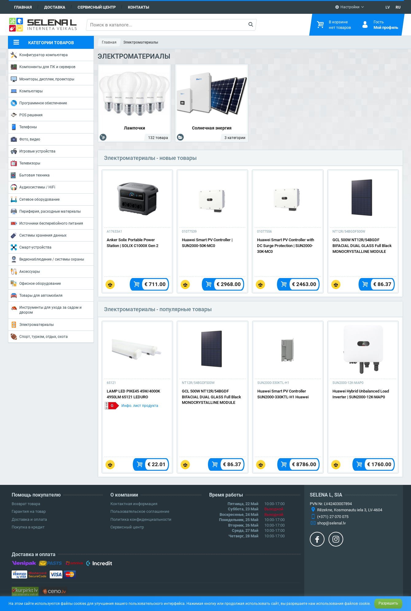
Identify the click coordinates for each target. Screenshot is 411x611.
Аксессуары (25, 272)
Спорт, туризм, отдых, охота (39, 337)
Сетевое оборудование (35, 199)
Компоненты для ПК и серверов (43, 67)
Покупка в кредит (28, 527)
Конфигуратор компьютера (39, 55)
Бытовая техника (30, 175)
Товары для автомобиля (37, 295)
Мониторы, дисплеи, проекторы (42, 79)
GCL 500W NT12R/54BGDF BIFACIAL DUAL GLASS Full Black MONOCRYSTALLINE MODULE (362, 246)
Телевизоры (25, 163)
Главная (23, 7)
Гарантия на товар (29, 511)
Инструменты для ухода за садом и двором (46, 309)
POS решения (27, 115)
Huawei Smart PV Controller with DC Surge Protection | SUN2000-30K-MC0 (285, 246)
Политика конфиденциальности (140, 519)
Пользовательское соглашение (139, 511)
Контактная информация (133, 503)
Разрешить (388, 603)
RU (398, 7)
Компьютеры (27, 91)
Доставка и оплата (29, 519)
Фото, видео (25, 139)
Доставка (54, 7)
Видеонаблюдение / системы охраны (47, 259)
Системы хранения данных (39, 235)
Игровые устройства (33, 151)
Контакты (138, 7)
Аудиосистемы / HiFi (33, 187)
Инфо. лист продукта (139, 406)
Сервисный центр (97, 7)
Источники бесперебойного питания (47, 223)
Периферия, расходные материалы (46, 211)
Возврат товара (26, 503)
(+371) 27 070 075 (332, 516)
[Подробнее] (137, 198)
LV (388, 7)
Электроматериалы (32, 325)
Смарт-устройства (31, 247)
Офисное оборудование (36, 283)
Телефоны (24, 127)
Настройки (347, 7)
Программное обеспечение (39, 103)
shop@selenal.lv (331, 523)
